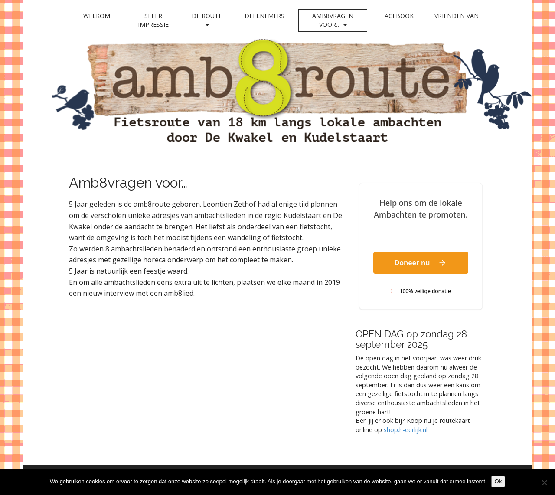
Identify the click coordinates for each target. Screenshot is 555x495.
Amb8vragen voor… (332, 20)
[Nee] (544, 482)
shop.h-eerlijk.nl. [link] (406, 430)
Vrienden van (456, 16)
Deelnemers (264, 16)
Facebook (397, 16)
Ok (498, 481)
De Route (207, 19)
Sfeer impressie (153, 20)
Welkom (96, 16)
